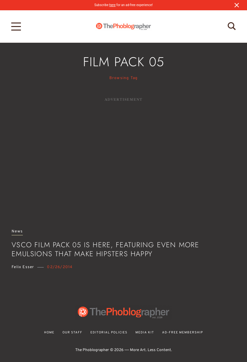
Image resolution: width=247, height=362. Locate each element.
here (112, 5)
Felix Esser (23, 267)
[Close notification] (237, 5)
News (17, 231)
